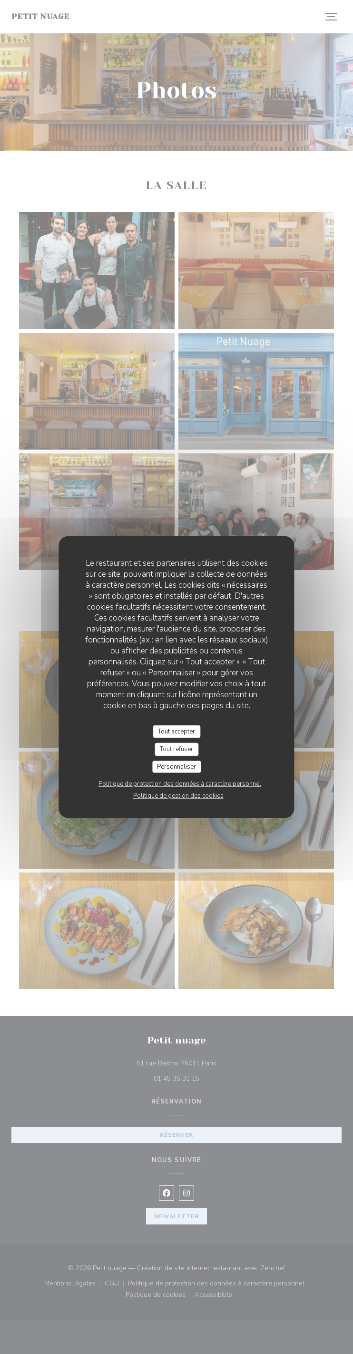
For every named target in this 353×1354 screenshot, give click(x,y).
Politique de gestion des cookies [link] (178, 796)
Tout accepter (176, 731)
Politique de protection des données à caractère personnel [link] (179, 784)
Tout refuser (176, 749)
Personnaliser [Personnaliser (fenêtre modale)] (176, 766)
